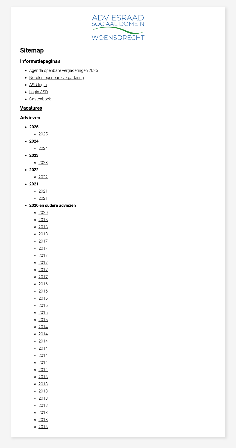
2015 (43, 298)
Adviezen (30, 117)
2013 (43, 376)
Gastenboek (40, 99)
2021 (43, 191)
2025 (43, 134)
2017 (43, 241)
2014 (43, 326)
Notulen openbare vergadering (56, 77)
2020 (43, 212)
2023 (43, 162)
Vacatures (31, 108)
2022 (43, 176)
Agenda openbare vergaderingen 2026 (63, 70)
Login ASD (38, 91)
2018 (43, 219)
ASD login (38, 84)
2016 (43, 283)
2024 (43, 148)
